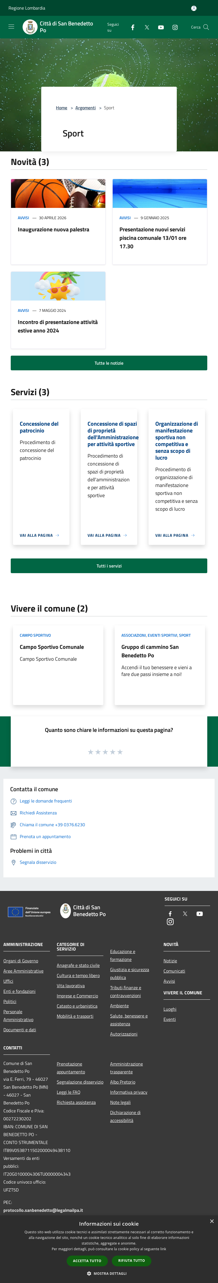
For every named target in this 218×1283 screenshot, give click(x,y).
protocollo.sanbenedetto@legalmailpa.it (43, 1210)
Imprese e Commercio (77, 995)
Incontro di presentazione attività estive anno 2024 (58, 326)
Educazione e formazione (122, 955)
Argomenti (85, 107)
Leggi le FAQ (68, 1092)
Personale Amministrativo (18, 1015)
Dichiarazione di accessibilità (125, 1116)
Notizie (170, 960)
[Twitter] (144, 27)
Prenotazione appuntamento (71, 1067)
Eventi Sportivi (162, 635)
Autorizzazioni (124, 1033)
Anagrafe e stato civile (78, 965)
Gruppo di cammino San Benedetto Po (150, 651)
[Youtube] (158, 27)
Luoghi (170, 1009)
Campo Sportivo (35, 635)
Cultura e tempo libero (78, 975)
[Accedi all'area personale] (194, 8)
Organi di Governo (20, 960)
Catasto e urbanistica (77, 1006)
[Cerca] (206, 27)
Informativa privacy (128, 1092)
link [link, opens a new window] (163, 1249)
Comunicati (174, 970)
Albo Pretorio (122, 1081)
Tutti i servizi (109, 565)
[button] (109, 1273)
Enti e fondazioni (19, 991)
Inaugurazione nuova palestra (53, 229)
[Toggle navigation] (11, 26)
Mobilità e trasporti (75, 1016)
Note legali (120, 1102)
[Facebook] (130, 27)
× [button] (212, 1221)
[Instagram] (172, 27)
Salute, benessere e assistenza (129, 1019)
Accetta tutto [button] (87, 1260)
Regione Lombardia (26, 8)
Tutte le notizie (109, 363)
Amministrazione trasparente (126, 1067)
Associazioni (133, 635)
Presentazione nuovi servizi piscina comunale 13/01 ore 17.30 (152, 238)
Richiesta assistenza (76, 1102)
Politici (9, 1001)
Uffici (8, 981)
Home (61, 107)
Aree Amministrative (23, 970)
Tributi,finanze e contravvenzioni (125, 991)
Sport (185, 635)
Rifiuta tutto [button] (131, 1260)
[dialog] (109, 1249)
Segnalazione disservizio (80, 1081)
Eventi (170, 1019)
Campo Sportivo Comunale (52, 646)
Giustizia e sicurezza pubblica (129, 973)
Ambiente (119, 1005)
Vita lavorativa (71, 985)
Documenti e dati (19, 1029)
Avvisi (23, 218)
